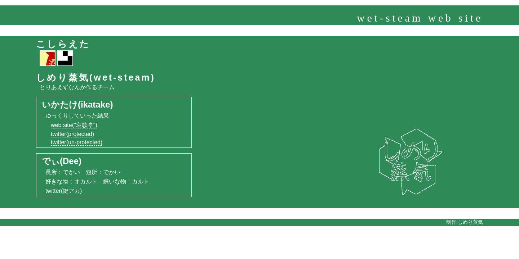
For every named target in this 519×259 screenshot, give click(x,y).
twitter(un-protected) (76, 142)
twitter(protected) (72, 134)
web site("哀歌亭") (74, 125)
